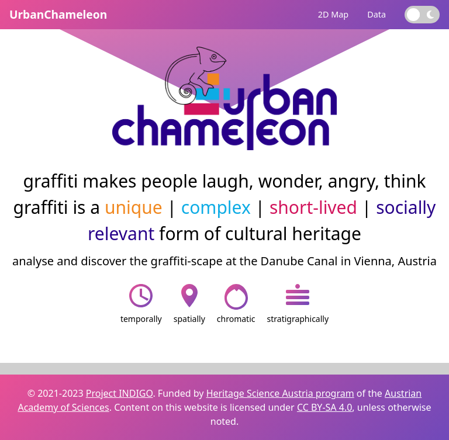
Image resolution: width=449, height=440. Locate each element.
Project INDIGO (119, 393)
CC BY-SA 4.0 (324, 407)
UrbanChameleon (58, 14)
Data (376, 14)
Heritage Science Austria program (280, 393)
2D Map (333, 14)
